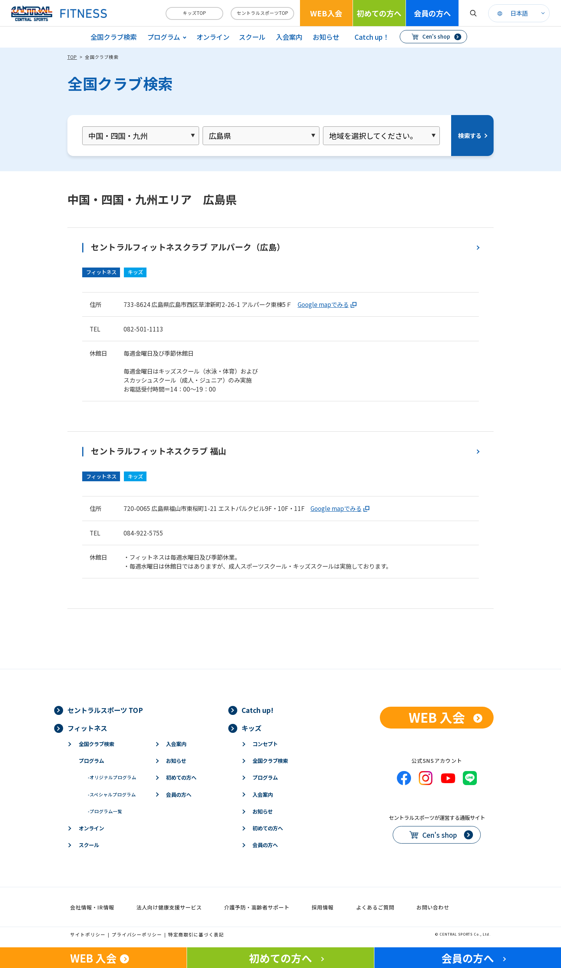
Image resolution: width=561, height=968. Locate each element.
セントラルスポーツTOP (262, 13)
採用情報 (322, 907)
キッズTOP (194, 13)
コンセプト (265, 744)
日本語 (519, 13)
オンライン (212, 37)
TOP (72, 57)
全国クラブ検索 (113, 37)
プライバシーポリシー (137, 934)
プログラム (91, 760)
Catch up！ (372, 37)
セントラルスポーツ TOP (105, 710)
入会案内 (289, 37)
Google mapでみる (323, 304)
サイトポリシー (88, 934)
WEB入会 (326, 13)
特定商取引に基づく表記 (196, 934)
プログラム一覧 (105, 811)
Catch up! (257, 710)
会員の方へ (432, 13)
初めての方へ (379, 13)
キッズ (251, 728)
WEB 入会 (437, 717)
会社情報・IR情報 (92, 907)
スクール (252, 37)
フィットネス (87, 728)
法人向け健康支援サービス (169, 907)
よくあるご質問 (375, 907)
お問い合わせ (432, 907)
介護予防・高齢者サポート (256, 907)
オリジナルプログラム (112, 777)
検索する (470, 135)
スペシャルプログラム (112, 794)
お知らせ (326, 37)
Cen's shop (436, 36)
